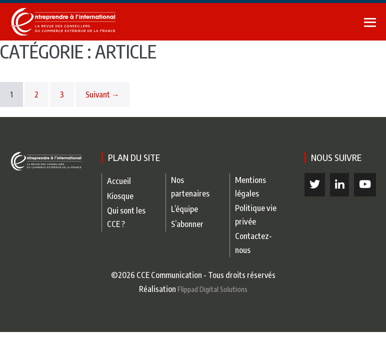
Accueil (119, 181)
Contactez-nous (253, 242)
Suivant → (103, 95)
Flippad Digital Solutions (213, 289)
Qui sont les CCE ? (126, 217)
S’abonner (187, 223)
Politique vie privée (255, 214)
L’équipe (184, 209)
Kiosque (120, 195)
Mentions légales (250, 186)
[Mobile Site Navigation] (370, 22)
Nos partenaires (190, 186)
